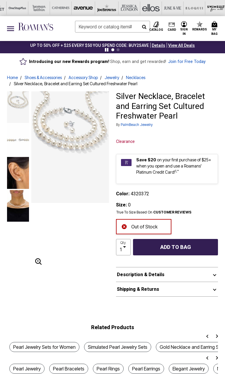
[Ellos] (80, 8)
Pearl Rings (108, 369)
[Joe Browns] (36, 8)
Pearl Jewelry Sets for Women (44, 347)
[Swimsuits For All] (145, 8)
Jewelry (112, 77)
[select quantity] (123, 247)
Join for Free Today (187, 61)
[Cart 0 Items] (215, 28)
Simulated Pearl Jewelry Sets (117, 347)
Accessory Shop (83, 77)
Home (12, 77)
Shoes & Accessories (43, 77)
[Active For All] (167, 8)
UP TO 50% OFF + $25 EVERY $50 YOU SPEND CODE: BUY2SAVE (89, 45)
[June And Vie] (101, 8)
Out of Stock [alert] (139, 226)
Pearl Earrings (146, 369)
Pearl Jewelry (27, 369)
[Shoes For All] (210, 8)
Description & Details (140, 274)
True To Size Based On (153, 212)
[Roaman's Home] (36, 27)
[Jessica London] (58, 8)
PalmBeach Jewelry (137, 124)
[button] (158, 45)
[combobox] (112, 27)
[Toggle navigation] (10, 28)
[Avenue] (15, 8)
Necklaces (135, 77)
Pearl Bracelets (68, 369)
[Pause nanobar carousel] (106, 49)
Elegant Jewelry (189, 369)
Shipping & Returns (138, 289)
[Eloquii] (123, 8)
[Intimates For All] (188, 8)
